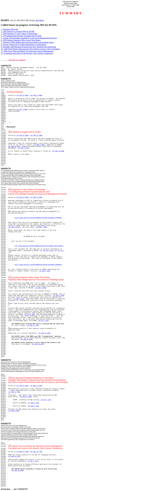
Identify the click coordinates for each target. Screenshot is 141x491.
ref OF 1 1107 (43, 320)
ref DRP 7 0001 (41, 227)
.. (10, 90)
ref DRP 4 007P (23, 148)
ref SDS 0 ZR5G (13, 411)
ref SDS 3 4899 (40, 288)
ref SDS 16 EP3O (38, 344)
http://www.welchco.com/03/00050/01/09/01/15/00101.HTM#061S (38, 264)
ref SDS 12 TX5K (36, 452)
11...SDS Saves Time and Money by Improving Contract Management (27, 51)
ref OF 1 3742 (46, 400)
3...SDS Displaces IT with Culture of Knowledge (19, 34)
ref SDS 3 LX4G (18, 299)
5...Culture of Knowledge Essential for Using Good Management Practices (29, 38)
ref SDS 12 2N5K (36, 135)
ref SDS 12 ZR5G (36, 197)
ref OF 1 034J (48, 250)
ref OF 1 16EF (29, 314)
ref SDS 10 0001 (14, 146)
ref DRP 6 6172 (13, 227)
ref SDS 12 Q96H (44, 333)
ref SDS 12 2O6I (36, 386)
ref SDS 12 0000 (36, 95)
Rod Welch (39, 20)
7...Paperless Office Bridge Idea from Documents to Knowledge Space (27, 42)
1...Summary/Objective (9, 29)
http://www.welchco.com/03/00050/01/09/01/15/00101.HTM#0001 (38, 218)
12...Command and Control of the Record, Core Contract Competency (27, 53)
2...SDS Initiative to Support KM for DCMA (17, 31)
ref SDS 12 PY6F (14, 456)
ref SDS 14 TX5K (22, 452)
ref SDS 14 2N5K (22, 135)
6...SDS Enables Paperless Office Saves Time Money (21, 40)
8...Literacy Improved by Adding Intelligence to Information (23, 45)
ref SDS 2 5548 (33, 403)
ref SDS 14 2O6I (22, 386)
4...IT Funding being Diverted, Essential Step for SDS (21, 36)
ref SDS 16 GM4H (17, 470)
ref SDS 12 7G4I (14, 392)
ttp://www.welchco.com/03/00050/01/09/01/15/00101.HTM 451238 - (39, 246)
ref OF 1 (61, 250)
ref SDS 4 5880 (58, 295)
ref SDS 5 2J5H (33, 406)
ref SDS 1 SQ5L (44, 271)
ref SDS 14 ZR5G (22, 197)
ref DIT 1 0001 (22, 109)
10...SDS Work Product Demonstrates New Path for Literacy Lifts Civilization (30, 49)
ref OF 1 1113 (33, 461)
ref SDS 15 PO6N (26, 339)
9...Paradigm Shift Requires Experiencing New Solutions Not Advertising (28, 47)
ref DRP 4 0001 (39, 145)
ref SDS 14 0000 (22, 95)
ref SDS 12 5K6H (25, 396)
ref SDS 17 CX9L (33, 325)
